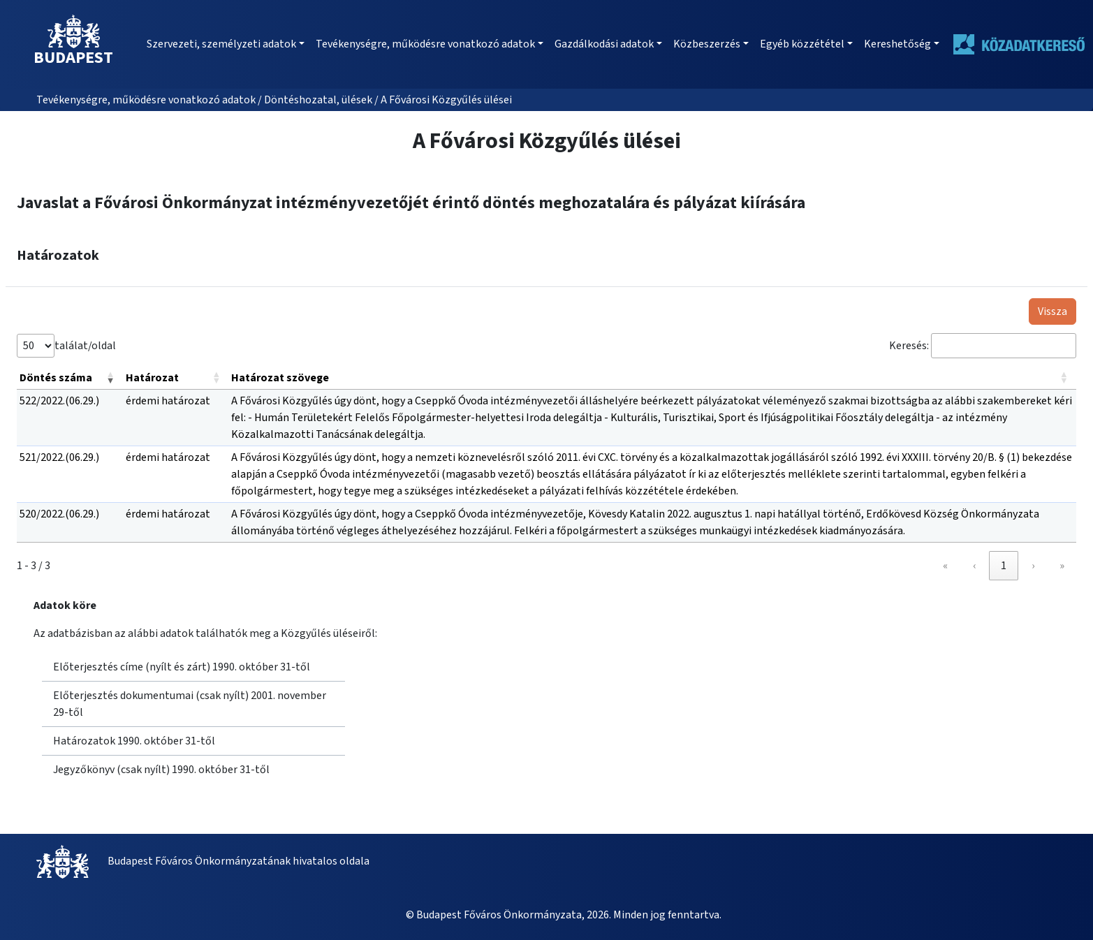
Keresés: (909, 345)
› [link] (1033, 565)
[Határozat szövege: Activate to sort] (652, 378)
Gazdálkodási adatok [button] (604, 44)
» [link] (1061, 565)
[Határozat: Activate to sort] (176, 378)
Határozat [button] (152, 377)
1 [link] (1003, 565)
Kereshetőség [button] (897, 44)
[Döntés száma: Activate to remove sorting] (70, 378)
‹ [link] (974, 565)
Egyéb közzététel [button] (802, 44)
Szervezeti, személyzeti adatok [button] (221, 44)
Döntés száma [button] (56, 377)
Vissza (1052, 311)
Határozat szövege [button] (280, 377)
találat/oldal (85, 345)
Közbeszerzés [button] (706, 44)
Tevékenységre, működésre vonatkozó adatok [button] (425, 44)
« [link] (945, 565)
